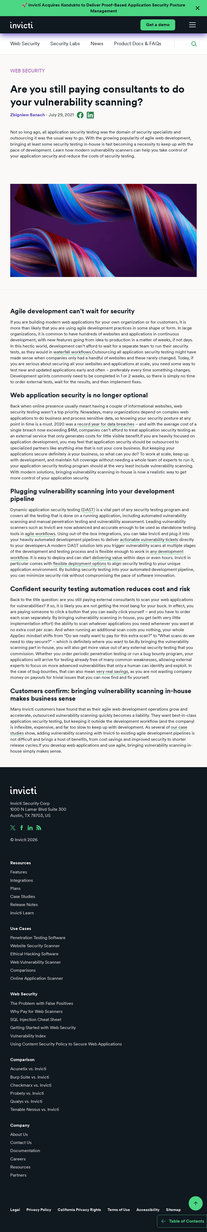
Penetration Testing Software (37, 937)
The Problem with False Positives (41, 1003)
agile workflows (40, 533)
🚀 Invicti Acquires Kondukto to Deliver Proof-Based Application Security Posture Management (103, 7)
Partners (18, 1175)
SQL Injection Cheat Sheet (35, 1019)
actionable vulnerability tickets (149, 539)
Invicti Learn (22, 912)
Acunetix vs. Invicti (28, 1068)
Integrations (21, 880)
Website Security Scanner (35, 945)
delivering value (107, 557)
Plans (15, 888)
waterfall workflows (72, 351)
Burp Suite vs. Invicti (29, 1077)
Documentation (25, 1150)
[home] (21, 25)
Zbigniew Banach (27, 114)
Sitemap (173, 1210)
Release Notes (24, 904)
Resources (20, 1167)
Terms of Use (119, 1210)
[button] (191, 24)
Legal (15, 1210)
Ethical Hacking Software (34, 953)
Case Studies (22, 896)
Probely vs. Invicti (27, 1093)
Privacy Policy (38, 1210)
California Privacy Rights (79, 1210)
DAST (88, 509)
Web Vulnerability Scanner (35, 962)
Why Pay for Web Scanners (36, 1011)
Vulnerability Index (28, 1035)
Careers (18, 1158)
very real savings (112, 671)
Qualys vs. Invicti (26, 1101)
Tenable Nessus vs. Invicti (34, 1109)
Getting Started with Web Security (43, 1027)
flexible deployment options (79, 563)
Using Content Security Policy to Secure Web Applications (66, 1044)
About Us (19, 1134)
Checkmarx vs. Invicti (30, 1085)
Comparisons (23, 970)
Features (18, 872)
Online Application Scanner (36, 978)
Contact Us (21, 1142)
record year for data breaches (105, 424)
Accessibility (148, 1210)
